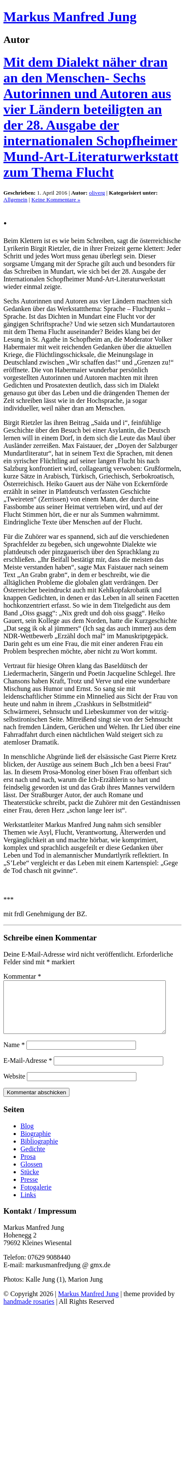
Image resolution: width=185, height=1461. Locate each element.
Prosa (28, 1166)
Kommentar (22, 976)
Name (14, 1055)
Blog (27, 1136)
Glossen (31, 1174)
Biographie (35, 1143)
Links (28, 1205)
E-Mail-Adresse (27, 1070)
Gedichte (32, 1159)
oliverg (97, 193)
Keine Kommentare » (56, 199)
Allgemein (15, 199)
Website (14, 1086)
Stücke (29, 1182)
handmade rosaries (29, 1311)
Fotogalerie (36, 1197)
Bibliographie (39, 1151)
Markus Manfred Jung (69, 16)
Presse (29, 1189)
